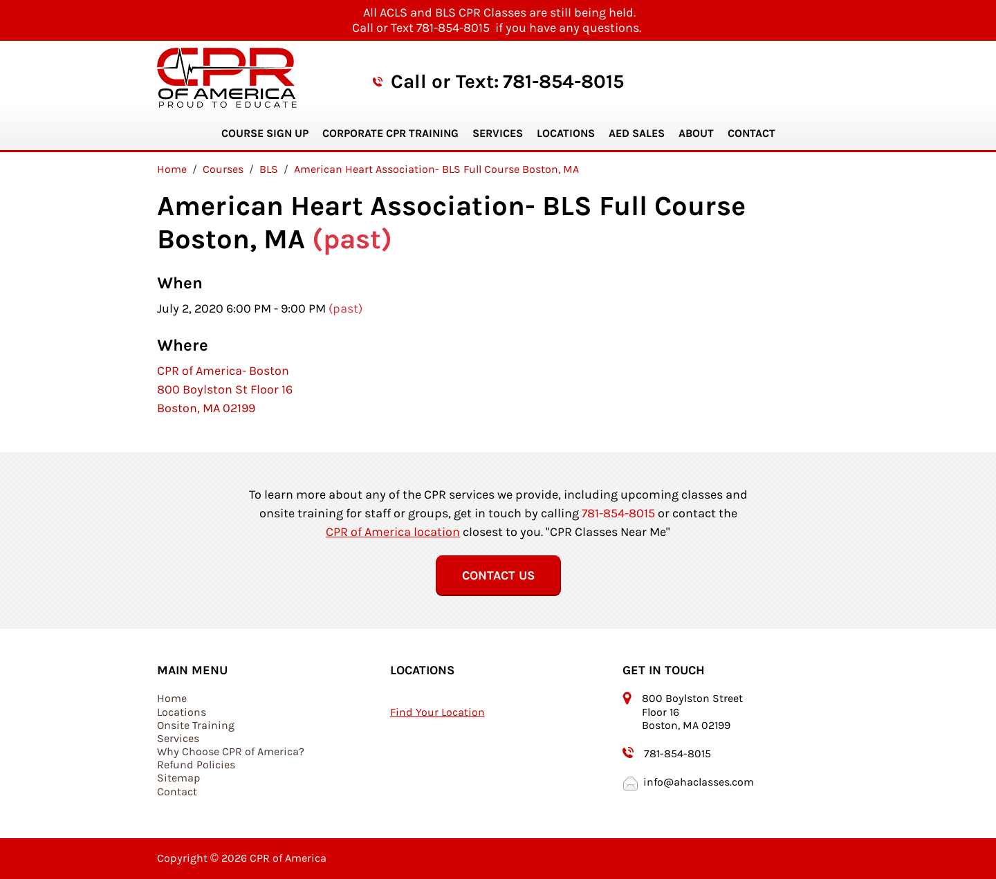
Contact (751, 133)
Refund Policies (196, 764)
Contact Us (498, 575)
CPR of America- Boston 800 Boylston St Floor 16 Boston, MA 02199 (225, 389)
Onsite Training (195, 725)
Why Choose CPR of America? (230, 751)
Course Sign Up (264, 133)
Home (172, 698)
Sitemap (179, 777)
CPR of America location (393, 531)
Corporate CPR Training (390, 133)
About (696, 133)
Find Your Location (437, 712)
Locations (566, 133)
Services (497, 133)
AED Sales (637, 133)
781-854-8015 (563, 81)
